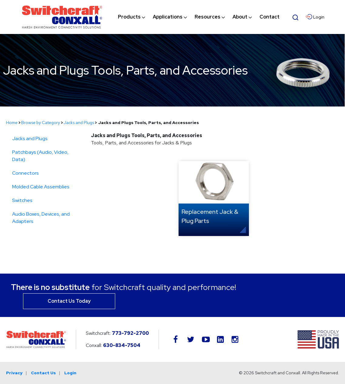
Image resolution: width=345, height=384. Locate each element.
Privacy (14, 373)
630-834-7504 (121, 345)
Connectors (25, 173)
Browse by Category (40, 122)
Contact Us (43, 373)
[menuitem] (129, 17)
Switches (22, 200)
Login (70, 373)
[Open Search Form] (295, 16)
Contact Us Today (69, 301)
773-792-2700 (130, 333)
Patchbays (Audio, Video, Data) (40, 156)
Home (12, 122)
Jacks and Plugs (79, 122)
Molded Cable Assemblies (40, 187)
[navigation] (199, 17)
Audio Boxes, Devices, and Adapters (41, 217)
